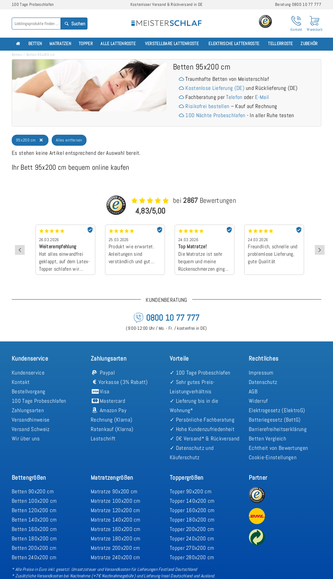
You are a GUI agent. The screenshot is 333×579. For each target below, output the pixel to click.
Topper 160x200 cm (192, 510)
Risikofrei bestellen (207, 106)
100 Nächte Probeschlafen (215, 115)
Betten (35, 43)
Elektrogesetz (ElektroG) (277, 410)
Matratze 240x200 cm (115, 557)
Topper (86, 43)
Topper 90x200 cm (190, 491)
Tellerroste (280, 43)
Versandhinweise (31, 419)
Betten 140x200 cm (34, 519)
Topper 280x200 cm (192, 557)
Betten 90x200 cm (33, 491)
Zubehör (308, 43)
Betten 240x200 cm (34, 557)
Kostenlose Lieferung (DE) (215, 88)
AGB (253, 391)
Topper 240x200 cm (192, 538)
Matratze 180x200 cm (115, 538)
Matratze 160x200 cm (115, 529)
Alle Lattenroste (118, 43)
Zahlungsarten (28, 410)
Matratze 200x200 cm (115, 547)
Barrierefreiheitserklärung (278, 429)
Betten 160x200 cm (34, 529)
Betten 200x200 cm (34, 547)
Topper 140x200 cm (192, 500)
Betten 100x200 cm (34, 500)
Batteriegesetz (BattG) (275, 419)
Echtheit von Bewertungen (278, 447)
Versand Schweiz (31, 429)
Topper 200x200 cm (192, 529)
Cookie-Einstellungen (273, 457)
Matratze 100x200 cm (115, 500)
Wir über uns (26, 438)
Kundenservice (28, 372)
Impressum (261, 372)
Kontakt (21, 382)
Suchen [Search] (74, 23)
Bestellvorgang (28, 391)
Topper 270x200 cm (192, 547)
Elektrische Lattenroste (233, 43)
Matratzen (60, 43)
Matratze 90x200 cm (114, 491)
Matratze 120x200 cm (115, 510)
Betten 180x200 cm (34, 538)
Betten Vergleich (267, 438)
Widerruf (258, 400)
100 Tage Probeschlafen (39, 400)
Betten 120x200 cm (34, 510)
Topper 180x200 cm (192, 519)
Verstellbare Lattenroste (172, 43)
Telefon (234, 97)
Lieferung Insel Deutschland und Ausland (179, 576)
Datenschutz (263, 382)
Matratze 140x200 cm (115, 519)
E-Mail (262, 97)
